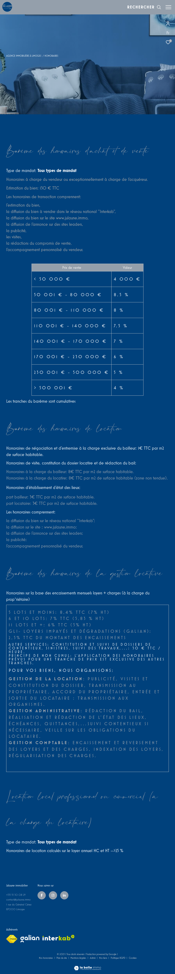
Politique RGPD (118, 957)
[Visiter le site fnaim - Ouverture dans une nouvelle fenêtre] (11, 939)
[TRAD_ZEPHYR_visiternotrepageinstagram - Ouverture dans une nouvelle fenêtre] (53, 895)
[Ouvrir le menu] (168, 7)
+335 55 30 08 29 (16, 894)
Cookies (133, 957)
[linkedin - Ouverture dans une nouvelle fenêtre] (64, 895)
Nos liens (103, 957)
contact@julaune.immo (18, 899)
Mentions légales (78, 957)
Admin (93, 957)
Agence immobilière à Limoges (23, 55)
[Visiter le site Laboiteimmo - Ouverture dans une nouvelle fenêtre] (87, 965)
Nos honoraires (46, 957)
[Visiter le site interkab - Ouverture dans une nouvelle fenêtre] (58, 937)
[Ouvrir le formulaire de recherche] (144, 7)
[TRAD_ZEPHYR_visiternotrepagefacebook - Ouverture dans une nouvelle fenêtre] (42, 895)
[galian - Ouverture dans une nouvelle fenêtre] (29, 938)
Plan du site (62, 957)
